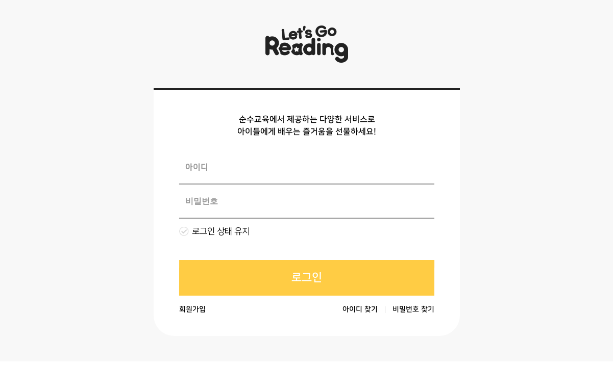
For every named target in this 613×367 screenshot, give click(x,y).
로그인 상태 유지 (221, 231)
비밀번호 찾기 (413, 309)
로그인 (306, 277)
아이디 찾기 (359, 309)
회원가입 (192, 309)
